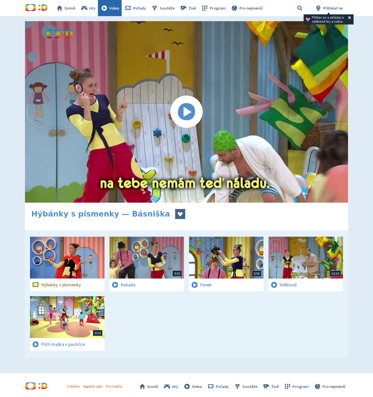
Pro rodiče (114, 386)
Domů (65, 8)
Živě (188, 8)
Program (213, 8)
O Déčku (73, 386)
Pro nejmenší (246, 8)
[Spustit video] (186, 112)
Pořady (135, 8)
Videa (109, 8)
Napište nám (93, 386)
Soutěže (163, 8)
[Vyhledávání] (300, 8)
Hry (88, 8)
